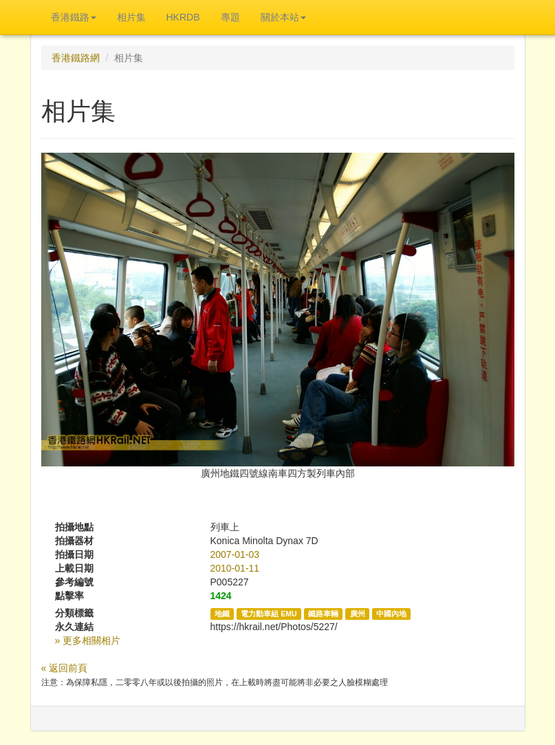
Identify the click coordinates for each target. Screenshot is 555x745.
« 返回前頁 (64, 667)
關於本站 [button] (283, 17)
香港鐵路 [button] (73, 17)
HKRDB (183, 17)
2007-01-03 (235, 554)
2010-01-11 (235, 568)
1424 (221, 595)
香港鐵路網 (76, 57)
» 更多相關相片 (88, 640)
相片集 (131, 17)
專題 (230, 17)
